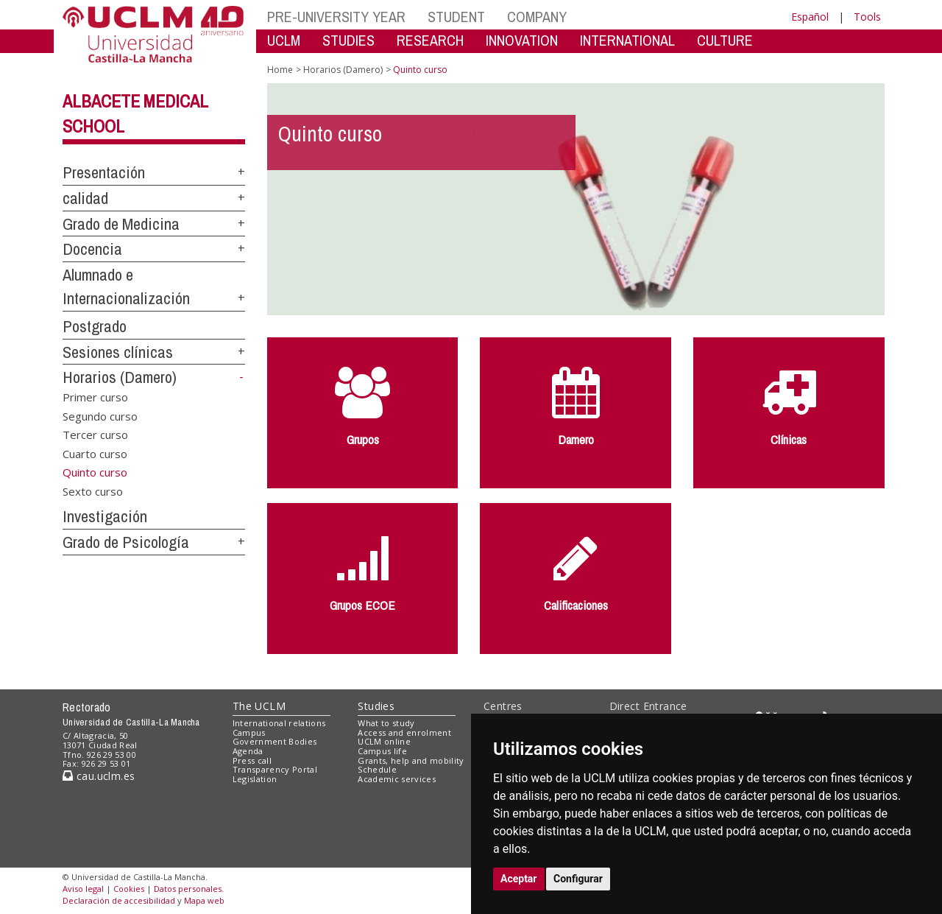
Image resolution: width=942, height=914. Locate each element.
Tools (867, 17)
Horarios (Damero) (120, 377)
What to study (386, 722)
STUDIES (348, 40)
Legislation (255, 778)
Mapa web (204, 900)
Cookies (128, 888)
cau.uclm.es (99, 776)
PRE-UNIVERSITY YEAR (336, 17)
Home (280, 69)
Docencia (92, 249)
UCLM (283, 40)
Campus (249, 732)
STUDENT (456, 17)
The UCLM (259, 706)
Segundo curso (100, 415)
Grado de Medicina (121, 224)
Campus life (382, 750)
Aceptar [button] (518, 879)
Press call (252, 760)
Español (810, 17)
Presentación (104, 172)
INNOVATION (522, 40)
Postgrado (95, 326)
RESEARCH (430, 40)
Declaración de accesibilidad (119, 900)
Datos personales (188, 888)
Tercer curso (95, 434)
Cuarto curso (95, 453)
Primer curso (95, 397)
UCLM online (384, 741)
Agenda (248, 750)
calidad (85, 198)
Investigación (105, 516)
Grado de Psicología (126, 542)
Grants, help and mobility (411, 760)
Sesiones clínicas (118, 352)
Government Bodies (275, 741)
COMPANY (537, 17)
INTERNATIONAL (627, 40)
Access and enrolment (404, 732)
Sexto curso (93, 490)
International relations (279, 722)
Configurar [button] (578, 879)
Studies (376, 706)
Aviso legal (83, 888)
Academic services (397, 778)
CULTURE (725, 40)
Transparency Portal (275, 769)
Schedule (377, 769)
